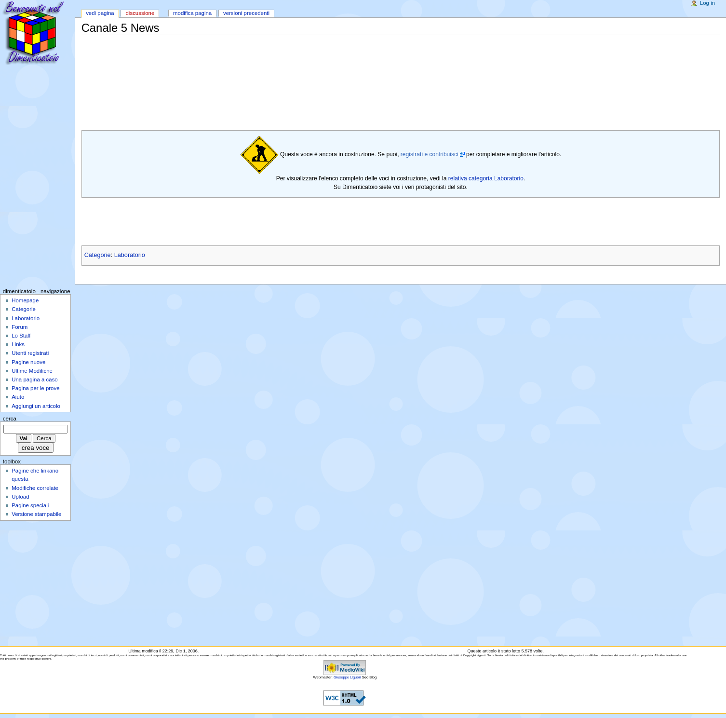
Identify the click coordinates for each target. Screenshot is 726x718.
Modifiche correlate (35, 488)
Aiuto (18, 397)
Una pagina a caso (35, 379)
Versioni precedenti (246, 13)
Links (18, 344)
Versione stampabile (36, 514)
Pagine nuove (28, 362)
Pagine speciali (30, 505)
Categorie (97, 255)
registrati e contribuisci (429, 154)
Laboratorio (129, 255)
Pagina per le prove (35, 388)
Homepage (25, 300)
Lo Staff (21, 336)
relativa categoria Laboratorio (486, 178)
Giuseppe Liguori (347, 677)
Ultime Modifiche (32, 371)
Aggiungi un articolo (36, 406)
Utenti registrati (30, 353)
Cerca (9, 418)
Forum (19, 327)
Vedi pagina (100, 13)
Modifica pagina (192, 13)
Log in (707, 3)
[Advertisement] (256, 58)
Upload (20, 497)
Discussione (139, 13)
